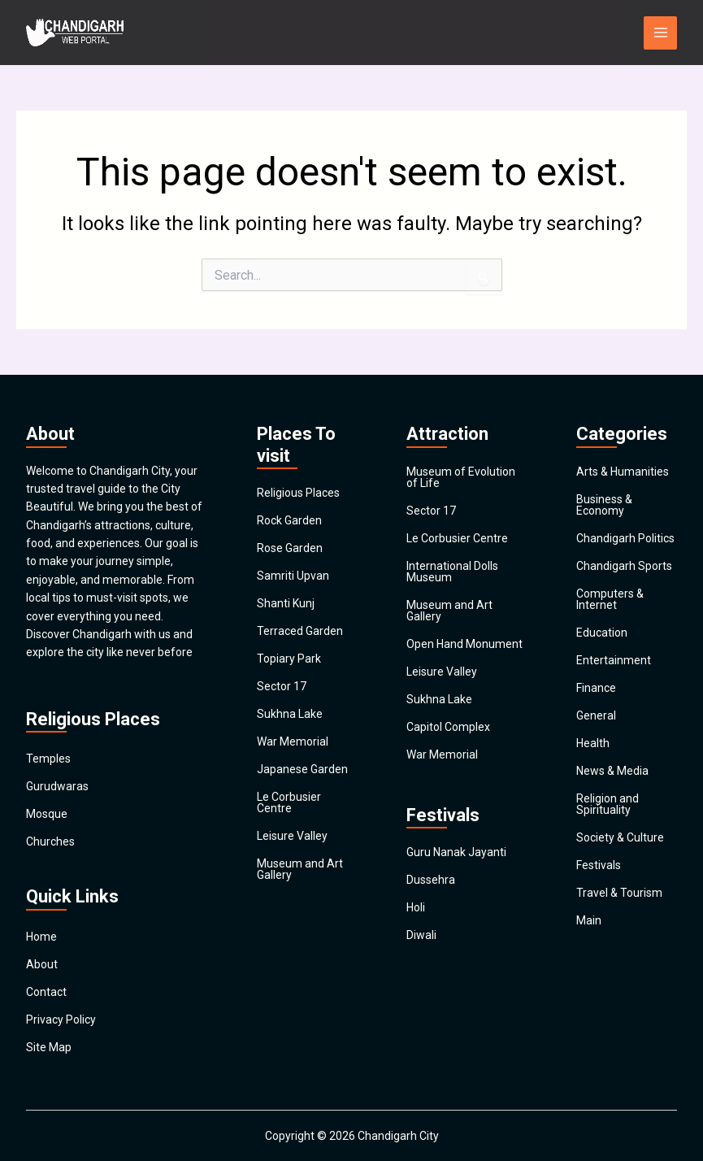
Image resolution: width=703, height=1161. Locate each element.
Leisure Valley (292, 835)
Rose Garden (290, 547)
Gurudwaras (57, 786)
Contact (46, 991)
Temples (48, 758)
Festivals (598, 865)
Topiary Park (289, 658)
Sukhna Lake (290, 713)
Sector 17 (281, 686)
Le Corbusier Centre (289, 802)
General (596, 715)
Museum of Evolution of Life (460, 477)
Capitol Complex (448, 726)
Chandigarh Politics (625, 538)
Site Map (49, 1047)
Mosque (46, 813)
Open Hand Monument (464, 643)
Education (601, 632)
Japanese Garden (302, 769)
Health (593, 743)
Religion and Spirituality (607, 804)
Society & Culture (620, 837)
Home (41, 936)
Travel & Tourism (619, 892)
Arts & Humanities (622, 471)
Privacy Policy (61, 1019)
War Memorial (292, 741)
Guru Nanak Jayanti (456, 852)
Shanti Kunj (286, 603)
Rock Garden (289, 520)
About (42, 964)
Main (588, 920)
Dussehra (430, 879)
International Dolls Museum (452, 571)
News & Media (612, 770)
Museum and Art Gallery (300, 869)
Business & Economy (604, 505)
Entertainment (613, 660)
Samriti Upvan (293, 575)
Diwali (421, 934)
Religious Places (298, 492)
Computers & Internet (610, 599)
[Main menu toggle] (660, 33)
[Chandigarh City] (75, 32)
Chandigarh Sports (624, 565)
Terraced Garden (300, 630)
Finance (596, 687)
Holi (415, 907)
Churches (50, 841)
